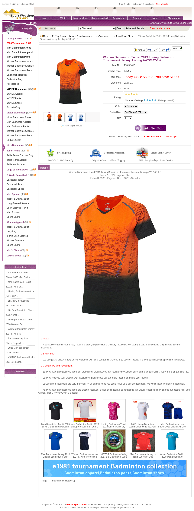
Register (5, 4)
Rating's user (164, 100)
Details (44, 168)
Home (43, 18)
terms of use (129, 504)
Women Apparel (105, 36)
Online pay (137, 4)
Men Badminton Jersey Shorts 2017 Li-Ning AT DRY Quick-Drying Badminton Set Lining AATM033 (172, 428)
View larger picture (71, 125)
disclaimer (146, 504)
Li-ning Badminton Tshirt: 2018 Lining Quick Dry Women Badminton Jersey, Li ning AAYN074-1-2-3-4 (113, 428)
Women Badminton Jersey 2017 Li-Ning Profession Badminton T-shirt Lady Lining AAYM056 (84, 458)
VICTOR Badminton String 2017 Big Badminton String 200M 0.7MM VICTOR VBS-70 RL (114, 458)
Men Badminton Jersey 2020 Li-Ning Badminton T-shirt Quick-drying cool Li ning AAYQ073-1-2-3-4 (55, 458)
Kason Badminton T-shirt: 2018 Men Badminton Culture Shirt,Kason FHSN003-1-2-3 (172, 458)
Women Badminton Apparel (81, 36)
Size (121, 4)
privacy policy (114, 504)
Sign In (15, 4)
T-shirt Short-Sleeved (125, 36)
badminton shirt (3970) (63, 480)
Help (128, 4)
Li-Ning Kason (59, 36)
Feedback (149, 4)
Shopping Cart (27, 4)
